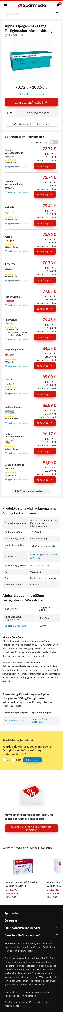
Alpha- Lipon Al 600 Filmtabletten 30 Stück (23, 882)
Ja (8, 759)
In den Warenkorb (37, 113)
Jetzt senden (32, 759)
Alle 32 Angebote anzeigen (31, 491)
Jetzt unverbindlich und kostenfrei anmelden (31, 828)
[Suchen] (56, 14)
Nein (18, 759)
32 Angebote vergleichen (32, 94)
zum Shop (45, 166)
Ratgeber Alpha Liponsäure (40, 720)
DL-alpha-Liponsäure (15, 625)
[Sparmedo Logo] (32, 5)
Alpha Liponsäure (13, 720)
